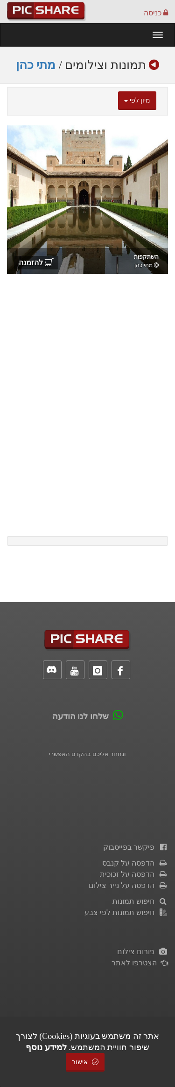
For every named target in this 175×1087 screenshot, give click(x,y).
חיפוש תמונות (140, 901)
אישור (85, 1062)
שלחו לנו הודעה (80, 716)
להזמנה (36, 263)
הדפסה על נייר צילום (128, 885)
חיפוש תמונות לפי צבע (126, 912)
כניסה (156, 13)
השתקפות (146, 257)
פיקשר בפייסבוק (135, 847)
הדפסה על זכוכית (134, 874)
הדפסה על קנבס (135, 863)
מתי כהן (36, 65)
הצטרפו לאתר (140, 963)
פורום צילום (142, 952)
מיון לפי (137, 100)
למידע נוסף (46, 1047)
